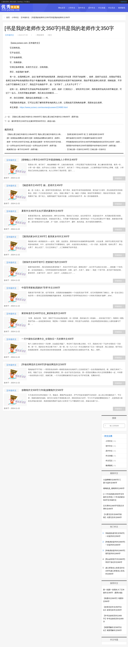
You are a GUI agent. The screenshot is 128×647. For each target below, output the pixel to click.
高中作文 (91, 8)
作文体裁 (101, 8)
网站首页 (61, 8)
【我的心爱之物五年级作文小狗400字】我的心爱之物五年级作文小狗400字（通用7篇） (46, 117)
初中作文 (81, 8)
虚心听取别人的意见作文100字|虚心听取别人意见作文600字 (115, 571)
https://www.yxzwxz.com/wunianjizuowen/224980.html (44, 107)
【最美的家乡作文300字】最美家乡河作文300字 (46, 236)
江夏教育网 (5, 2)
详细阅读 (119, 178)
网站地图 (13, 2)
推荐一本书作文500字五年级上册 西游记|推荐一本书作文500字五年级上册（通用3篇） (40, 142)
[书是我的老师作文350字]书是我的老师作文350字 (51, 17)
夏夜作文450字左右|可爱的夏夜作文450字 (42, 210)
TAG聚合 (27, 2)
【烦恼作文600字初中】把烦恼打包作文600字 (44, 262)
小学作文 (71, 8)
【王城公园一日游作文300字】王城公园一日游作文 (86, 149)
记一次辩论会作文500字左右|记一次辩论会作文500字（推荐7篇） (32, 145)
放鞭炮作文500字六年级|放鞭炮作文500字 (42, 390)
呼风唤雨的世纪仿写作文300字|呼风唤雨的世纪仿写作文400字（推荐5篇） (95, 142)
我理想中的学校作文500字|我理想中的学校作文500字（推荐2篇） (91, 145)
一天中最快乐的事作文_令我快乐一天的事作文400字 (48, 338)
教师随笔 (121, 8)
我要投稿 (123, 2)
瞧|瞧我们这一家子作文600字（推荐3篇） (23, 149)
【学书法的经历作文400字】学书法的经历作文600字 (113, 618)
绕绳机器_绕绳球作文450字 (113, 488)
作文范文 (111, 8)
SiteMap (20, 2)
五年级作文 (25, 17)
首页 (8, 17)
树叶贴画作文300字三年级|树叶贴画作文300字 (84, 138)
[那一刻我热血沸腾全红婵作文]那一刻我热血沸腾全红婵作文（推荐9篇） (35, 138)
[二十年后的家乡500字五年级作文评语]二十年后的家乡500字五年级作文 (114, 497)
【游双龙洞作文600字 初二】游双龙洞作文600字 (85, 134)
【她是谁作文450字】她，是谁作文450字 (42, 185)
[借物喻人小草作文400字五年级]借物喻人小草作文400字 (50, 159)
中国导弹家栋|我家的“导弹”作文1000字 (41, 287)
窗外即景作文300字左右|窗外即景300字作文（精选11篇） (34, 121)
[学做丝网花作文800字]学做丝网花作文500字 (44, 364)
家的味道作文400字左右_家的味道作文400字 (44, 313)
